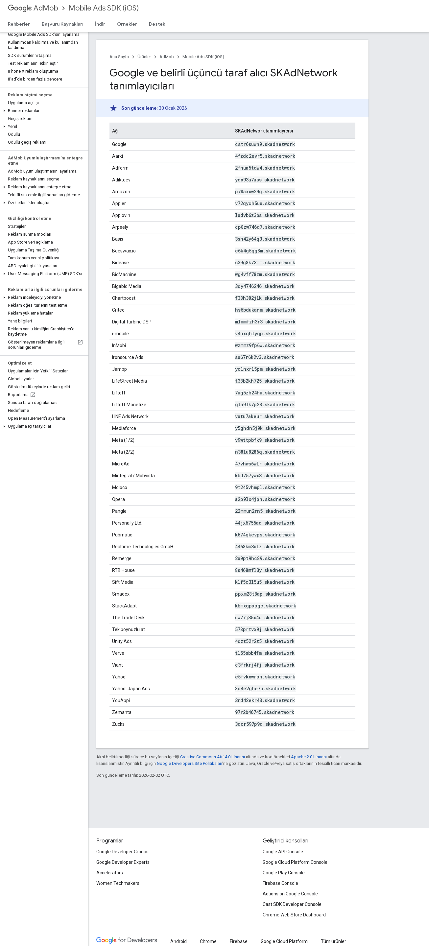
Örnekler (127, 24)
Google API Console (283, 851)
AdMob (33, 8)
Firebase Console (280, 883)
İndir (100, 24)
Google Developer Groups (122, 851)
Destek (157, 24)
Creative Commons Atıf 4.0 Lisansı (212, 756)
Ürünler (144, 56)
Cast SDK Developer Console (292, 904)
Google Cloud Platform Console (295, 862)
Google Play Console (284, 872)
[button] (43, 111)
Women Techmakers (117, 883)
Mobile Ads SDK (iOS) (104, 8)
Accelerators (109, 872)
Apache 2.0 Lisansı (309, 756)
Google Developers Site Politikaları (189, 763)
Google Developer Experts (123, 862)
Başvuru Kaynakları (62, 24)
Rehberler (19, 24)
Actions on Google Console (290, 893)
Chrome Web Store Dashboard (294, 914)
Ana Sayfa (119, 56)
